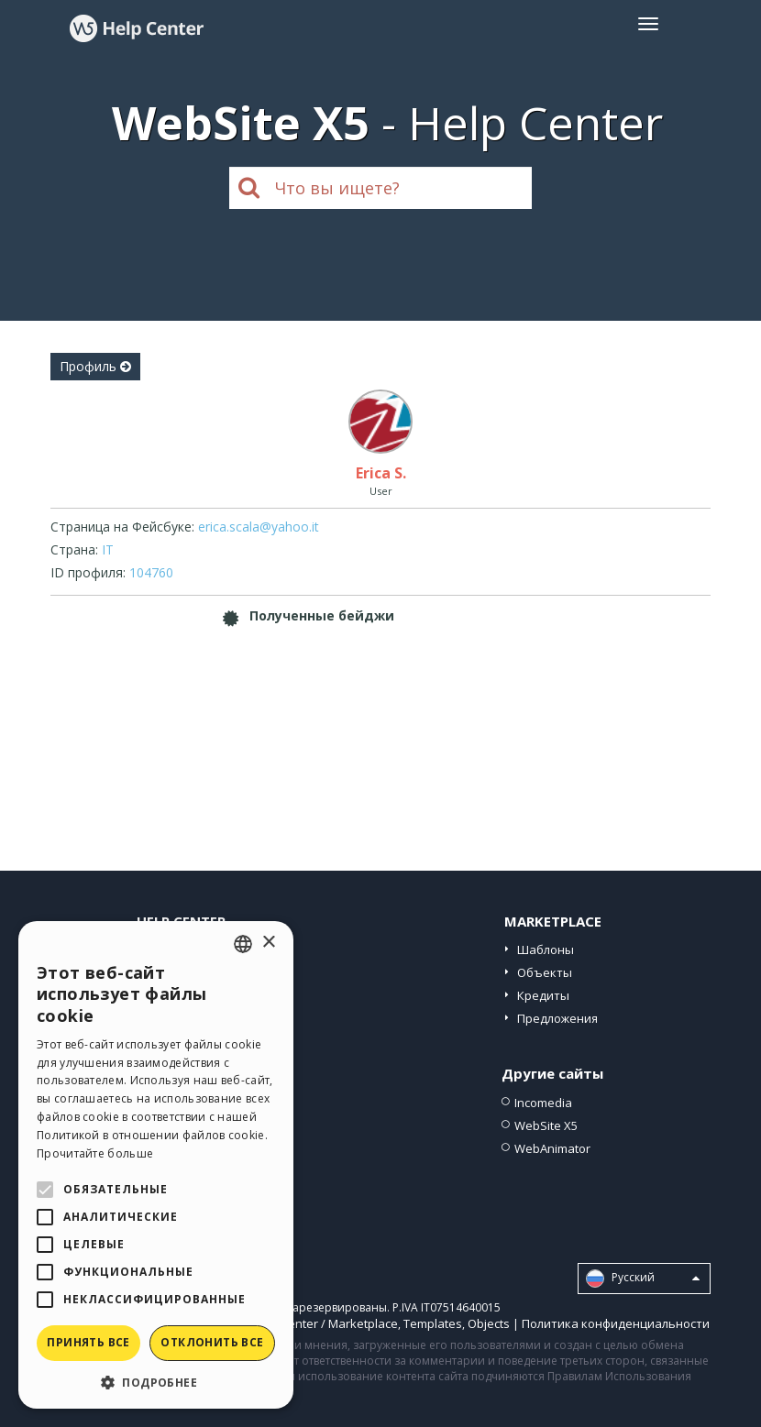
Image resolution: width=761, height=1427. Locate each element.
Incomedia (543, 1102)
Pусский (643, 1278)
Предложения (557, 1018)
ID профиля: (88, 572)
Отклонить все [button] (211, 1342)
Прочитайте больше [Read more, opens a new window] (95, 1153)
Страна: (74, 549)
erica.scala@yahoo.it (258, 526)
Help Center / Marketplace (325, 1323)
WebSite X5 (546, 1125)
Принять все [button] (88, 1342)
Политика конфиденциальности (616, 1323)
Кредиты (543, 995)
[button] (156, 1381)
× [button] (268, 943)
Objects (489, 1323)
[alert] (155, 1165)
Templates (432, 1323)
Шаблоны (545, 949)
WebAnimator (552, 1148)
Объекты (544, 972)
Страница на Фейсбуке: (122, 526)
